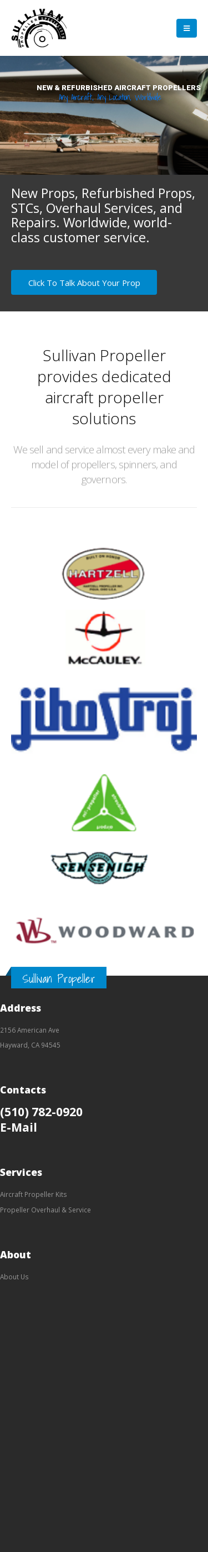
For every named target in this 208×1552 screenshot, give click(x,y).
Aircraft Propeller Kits (33, 1194)
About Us (14, 1276)
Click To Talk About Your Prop (84, 282)
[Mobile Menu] (186, 28)
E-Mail (18, 1127)
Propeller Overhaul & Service (45, 1209)
